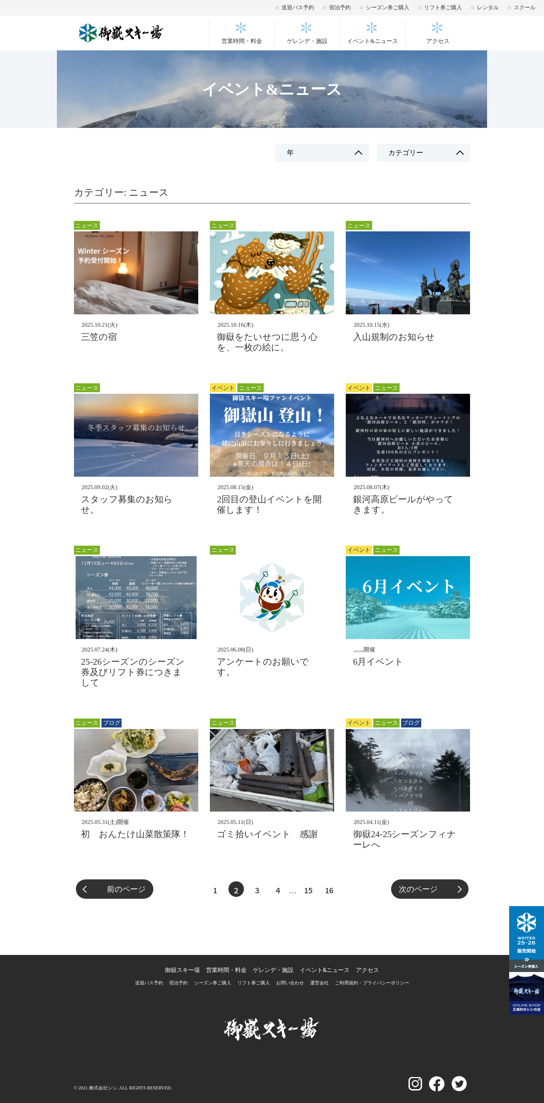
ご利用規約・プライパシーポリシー (372, 983)
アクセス (438, 41)
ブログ (111, 723)
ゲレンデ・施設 (307, 41)
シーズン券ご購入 (387, 7)
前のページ (126, 889)
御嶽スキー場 (182, 970)
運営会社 (319, 983)
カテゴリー (405, 153)
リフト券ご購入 (443, 7)
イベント (223, 388)
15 (308, 890)
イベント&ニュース (372, 41)
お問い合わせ (290, 983)
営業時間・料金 (241, 41)
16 (329, 890)
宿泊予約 (340, 7)
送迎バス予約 (297, 7)
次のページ (418, 889)
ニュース (86, 225)
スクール (524, 7)
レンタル (488, 7)
